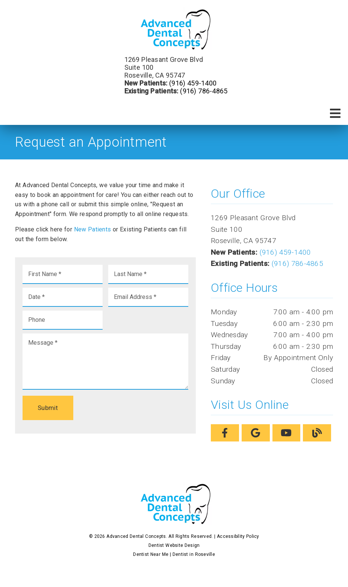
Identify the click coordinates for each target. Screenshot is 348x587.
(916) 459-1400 (192, 83)
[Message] (105, 361)
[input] (63, 274)
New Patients (92, 229)
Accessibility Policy (238, 536)
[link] (174, 30)
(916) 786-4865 (203, 91)
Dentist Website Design (174, 545)
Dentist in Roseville (193, 554)
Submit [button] (48, 407)
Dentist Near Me (150, 554)
